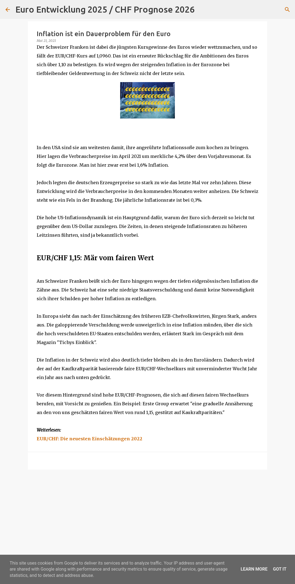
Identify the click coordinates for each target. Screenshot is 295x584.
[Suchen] (202, 9)
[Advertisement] (147, 516)
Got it (279, 569)
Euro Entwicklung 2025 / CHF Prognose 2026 (105, 9)
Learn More (254, 569)
